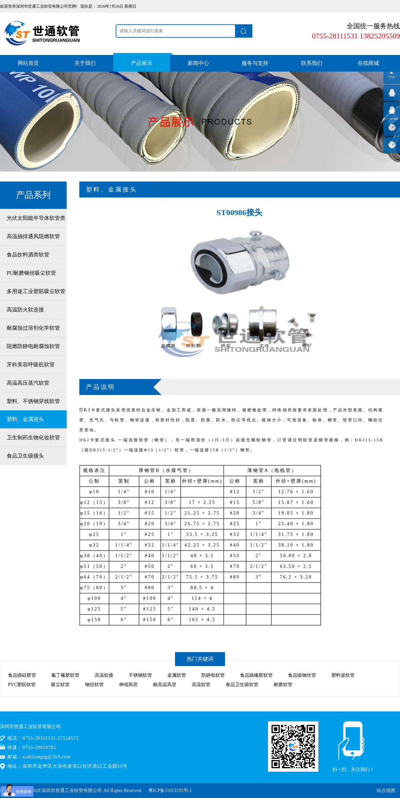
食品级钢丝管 (302, 675)
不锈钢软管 (140, 675)
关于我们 (85, 63)
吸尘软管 (60, 684)
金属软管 (176, 675)
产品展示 (141, 63)
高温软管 (201, 684)
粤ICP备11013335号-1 (170, 790)
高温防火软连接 (25, 309)
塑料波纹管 (343, 675)
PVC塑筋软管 (22, 684)
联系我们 (311, 63)
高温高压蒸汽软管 (28, 383)
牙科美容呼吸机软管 (31, 364)
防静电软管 (213, 675)
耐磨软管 (283, 684)
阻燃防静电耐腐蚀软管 (33, 346)
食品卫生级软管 (242, 684)
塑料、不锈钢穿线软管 (33, 401)
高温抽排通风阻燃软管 (33, 236)
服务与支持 (255, 63)
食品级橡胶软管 (256, 675)
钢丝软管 (94, 684)
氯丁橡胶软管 (65, 675)
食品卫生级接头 (25, 456)
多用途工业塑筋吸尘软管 (36, 291)
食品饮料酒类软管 (28, 254)
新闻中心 (198, 63)
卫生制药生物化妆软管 (33, 437)
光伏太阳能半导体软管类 (36, 218)
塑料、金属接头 (25, 419)
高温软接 (104, 675)
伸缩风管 (128, 684)
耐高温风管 (164, 684)
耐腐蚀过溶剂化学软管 (33, 328)
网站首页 (28, 63)
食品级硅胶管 (22, 675)
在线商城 (368, 63)
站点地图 (386, 790)
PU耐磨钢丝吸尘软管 (31, 273)
